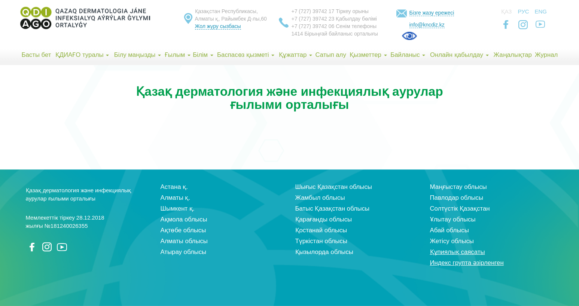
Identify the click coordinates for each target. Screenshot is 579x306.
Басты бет (36, 54)
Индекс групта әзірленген (467, 262)
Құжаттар (295, 54)
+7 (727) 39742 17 (313, 11)
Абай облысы (449, 230)
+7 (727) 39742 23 (313, 19)
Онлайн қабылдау (459, 54)
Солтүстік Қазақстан (460, 208)
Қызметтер (368, 54)
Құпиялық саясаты (457, 251)
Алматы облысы (184, 241)
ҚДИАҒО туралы (82, 54)
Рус (523, 11)
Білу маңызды (137, 54)
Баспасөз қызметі (245, 54)
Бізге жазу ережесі (431, 13)
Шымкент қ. (178, 208)
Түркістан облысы (321, 241)
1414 (297, 34)
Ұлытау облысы (453, 219)
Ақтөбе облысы (183, 230)
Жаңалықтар (512, 54)
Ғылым (178, 54)
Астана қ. (174, 186)
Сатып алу (331, 54)
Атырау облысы (184, 251)
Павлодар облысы (456, 197)
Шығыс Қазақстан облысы (333, 186)
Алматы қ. (176, 197)
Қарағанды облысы (323, 219)
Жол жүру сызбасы (218, 26)
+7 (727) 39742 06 (313, 26)
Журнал (546, 54)
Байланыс (407, 54)
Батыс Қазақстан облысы (332, 208)
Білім (203, 54)
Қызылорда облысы (324, 251)
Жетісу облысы (452, 241)
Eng (541, 11)
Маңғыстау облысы (458, 186)
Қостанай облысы (321, 230)
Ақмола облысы (184, 219)
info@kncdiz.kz (427, 25)
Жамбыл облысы (320, 197)
